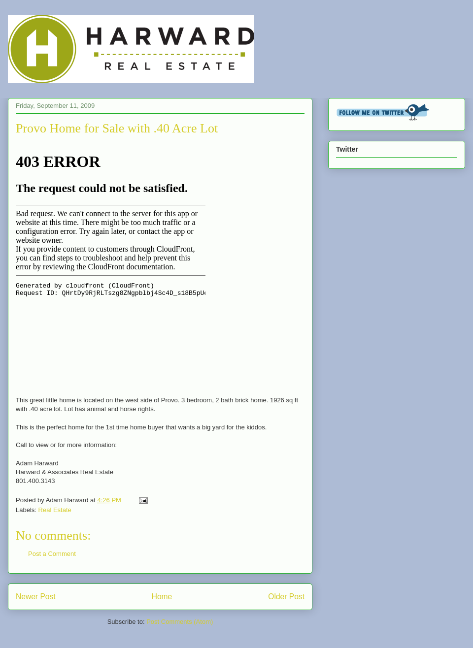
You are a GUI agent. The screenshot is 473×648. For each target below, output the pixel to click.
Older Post (286, 596)
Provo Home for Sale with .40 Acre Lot (117, 128)
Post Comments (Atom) (179, 621)
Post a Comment (52, 553)
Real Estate (54, 510)
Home (162, 596)
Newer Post (36, 596)
